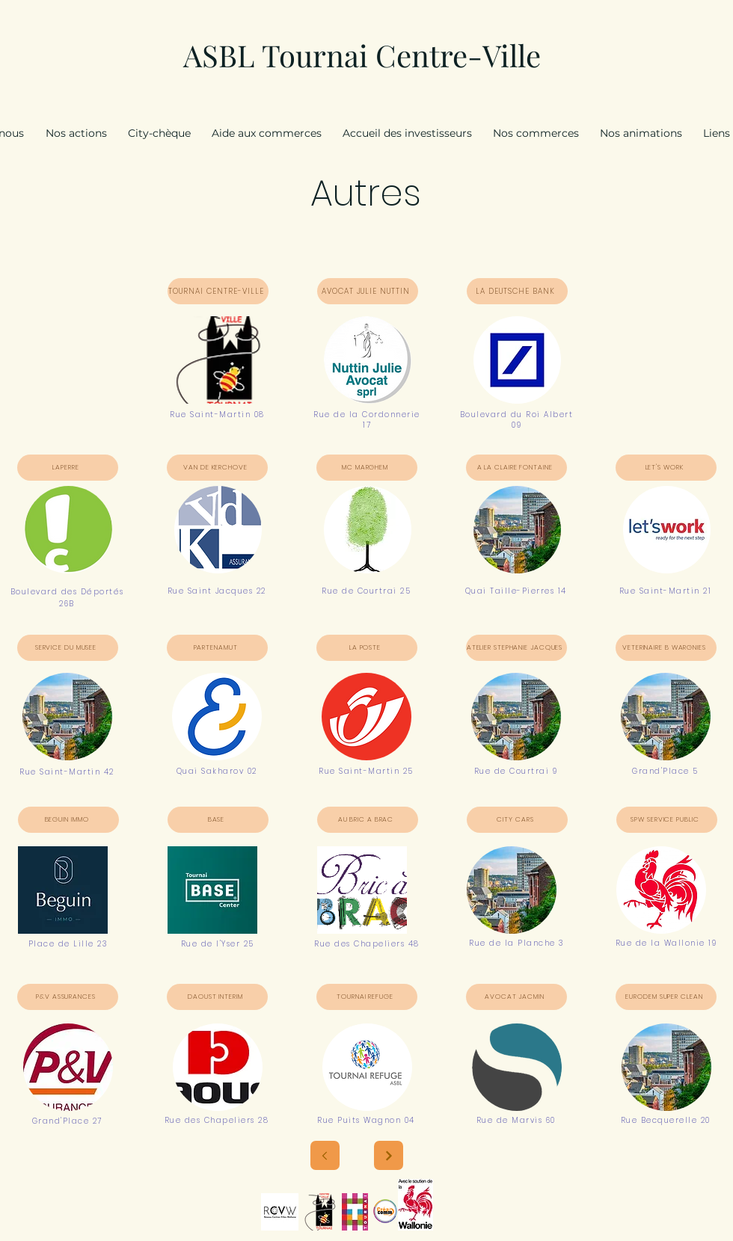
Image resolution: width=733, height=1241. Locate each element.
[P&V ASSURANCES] (67, 997)
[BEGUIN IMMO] (68, 820)
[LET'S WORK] (666, 468)
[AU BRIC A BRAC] (367, 820)
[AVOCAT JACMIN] (516, 997)
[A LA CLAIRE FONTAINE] (516, 468)
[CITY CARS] (517, 820)
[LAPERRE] (67, 468)
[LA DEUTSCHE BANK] (517, 291)
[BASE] (218, 820)
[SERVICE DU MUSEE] (67, 648)
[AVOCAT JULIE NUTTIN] (367, 291)
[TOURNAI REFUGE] (366, 997)
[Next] (388, 1155)
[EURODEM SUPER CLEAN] (666, 997)
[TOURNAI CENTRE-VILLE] (218, 291)
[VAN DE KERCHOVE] (217, 468)
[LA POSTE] (366, 648)
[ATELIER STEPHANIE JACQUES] (516, 648)
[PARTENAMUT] (217, 648)
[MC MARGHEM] (366, 468)
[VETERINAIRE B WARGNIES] (666, 648)
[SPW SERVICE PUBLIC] (666, 820)
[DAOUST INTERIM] (217, 997)
